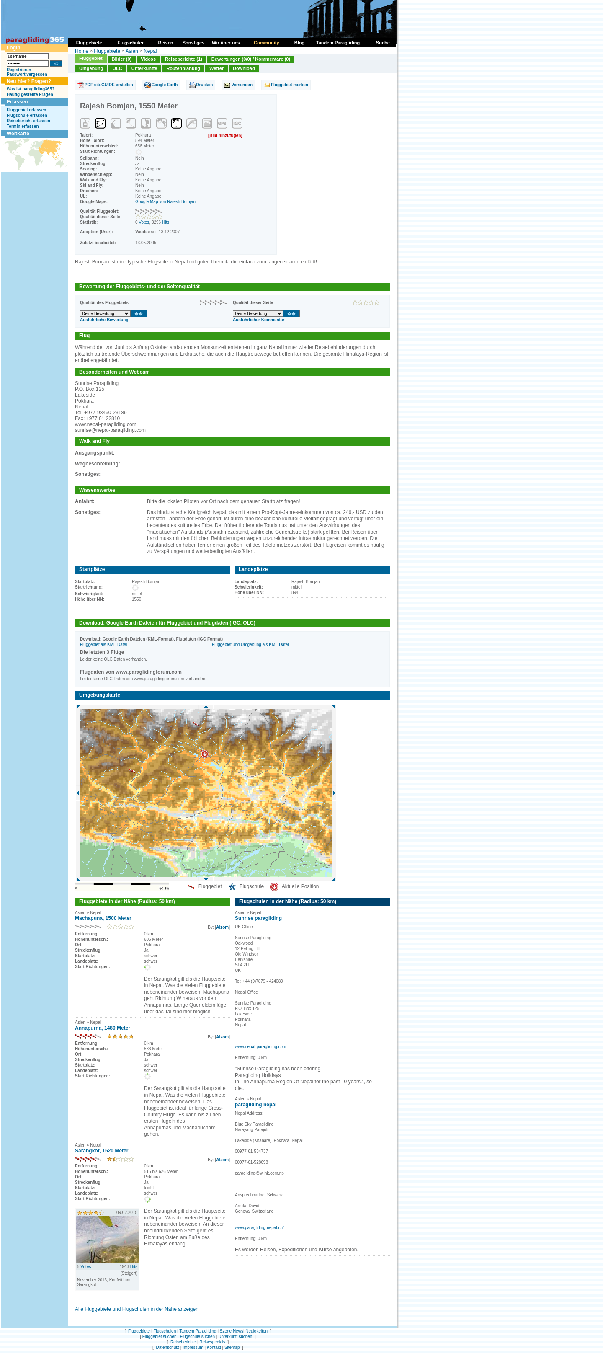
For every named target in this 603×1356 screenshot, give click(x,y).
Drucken (204, 85)
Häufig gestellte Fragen (30, 94)
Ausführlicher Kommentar (258, 320)
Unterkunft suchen (235, 1336)
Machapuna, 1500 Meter (103, 918)
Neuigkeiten (256, 1331)
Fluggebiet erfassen (26, 110)
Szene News (231, 1331)
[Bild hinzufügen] (225, 135)
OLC (117, 68)
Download (244, 68)
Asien (132, 51)
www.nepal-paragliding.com (260, 1046)
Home (81, 51)
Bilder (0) (122, 59)
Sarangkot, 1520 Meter (101, 1151)
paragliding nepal (255, 1105)
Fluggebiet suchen (159, 1336)
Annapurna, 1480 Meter (102, 1028)
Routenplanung (183, 68)
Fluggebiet (91, 58)
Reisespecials (212, 1342)
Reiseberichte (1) (183, 59)
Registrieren (19, 69)
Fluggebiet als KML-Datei (103, 644)
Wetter (216, 68)
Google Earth (165, 85)
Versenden (242, 85)
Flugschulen (164, 1331)
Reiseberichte (183, 1342)
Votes (144, 222)
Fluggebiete (107, 51)
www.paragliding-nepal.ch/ (259, 1227)
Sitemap (232, 1347)
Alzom (222, 927)
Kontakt (214, 1347)
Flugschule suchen (197, 1336)
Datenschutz (167, 1347)
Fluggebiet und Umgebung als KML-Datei (250, 644)
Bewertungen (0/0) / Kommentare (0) (250, 59)
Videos (148, 59)
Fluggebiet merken (289, 85)
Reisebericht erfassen (28, 121)
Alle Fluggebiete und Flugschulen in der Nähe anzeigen (136, 1309)
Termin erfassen (23, 126)
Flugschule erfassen (27, 115)
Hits (165, 222)
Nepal (150, 51)
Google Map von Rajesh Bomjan (165, 201)
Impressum (193, 1347)
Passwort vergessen (27, 74)
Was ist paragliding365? (30, 89)
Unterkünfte (144, 68)
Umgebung (91, 68)
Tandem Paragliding (197, 1331)
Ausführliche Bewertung (104, 320)
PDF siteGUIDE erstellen (109, 85)
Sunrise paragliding (258, 918)
